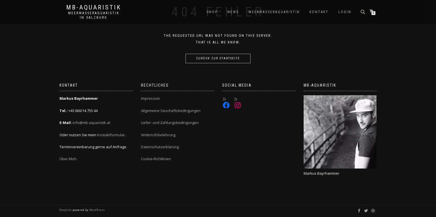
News (233, 12)
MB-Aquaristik (93, 7)
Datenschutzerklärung (160, 146)
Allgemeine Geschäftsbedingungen (170, 110)
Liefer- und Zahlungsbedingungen (170, 122)
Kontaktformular (111, 134)
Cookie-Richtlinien (156, 158)
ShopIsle (66, 210)
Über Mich (68, 158)
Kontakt (319, 12)
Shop (212, 12)
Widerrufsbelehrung (158, 134)
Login (344, 12)
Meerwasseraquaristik (274, 12)
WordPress (97, 210)
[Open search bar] (363, 11)
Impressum (150, 98)
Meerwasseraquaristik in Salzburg (93, 15)
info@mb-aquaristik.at (91, 122)
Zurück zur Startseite (218, 58)
